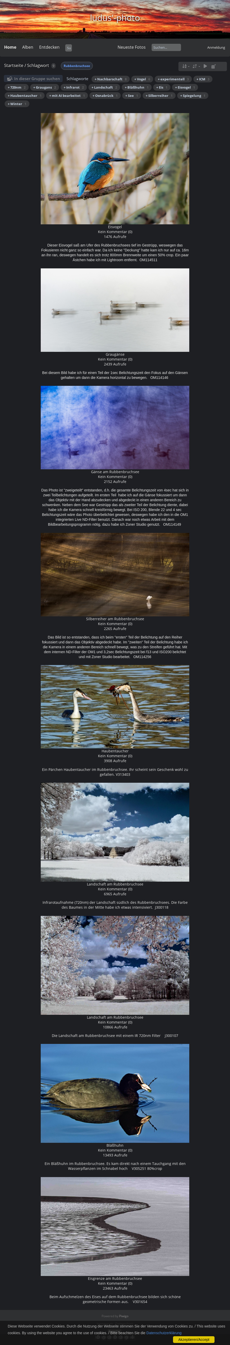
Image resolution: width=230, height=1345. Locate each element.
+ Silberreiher (159, 95)
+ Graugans (44, 87)
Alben (27, 47)
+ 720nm (17, 87)
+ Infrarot (74, 87)
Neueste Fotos (132, 47)
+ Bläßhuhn (137, 87)
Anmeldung (216, 47)
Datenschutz (124, 1323)
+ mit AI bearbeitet (67, 95)
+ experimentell (173, 79)
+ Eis (161, 87)
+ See (131, 95)
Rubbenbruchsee (77, 66)
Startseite (13, 65)
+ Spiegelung (192, 95)
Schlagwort (38, 65)
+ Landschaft (104, 87)
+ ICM (202, 79)
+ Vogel (142, 79)
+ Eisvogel (185, 87)
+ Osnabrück (105, 95)
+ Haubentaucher (25, 95)
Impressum (105, 1323)
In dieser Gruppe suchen (37, 78)
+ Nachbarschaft (111, 79)
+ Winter (17, 103)
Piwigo (123, 1316)
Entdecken (49, 47)
